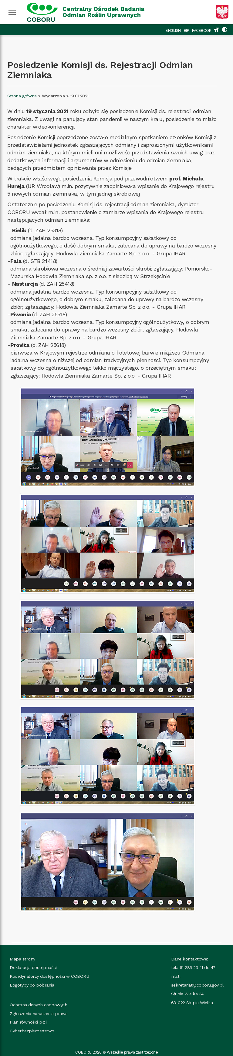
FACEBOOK (201, 30)
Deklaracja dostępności (33, 967)
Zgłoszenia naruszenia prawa (39, 1013)
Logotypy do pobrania (32, 985)
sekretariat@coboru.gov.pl (197, 985)
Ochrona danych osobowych (38, 1004)
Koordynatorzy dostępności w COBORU (49, 976)
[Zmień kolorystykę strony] (224, 30)
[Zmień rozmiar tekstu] (216, 30)
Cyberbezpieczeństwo (32, 1030)
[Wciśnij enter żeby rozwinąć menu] (12, 12)
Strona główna (22, 95)
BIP (186, 30)
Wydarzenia (53, 95)
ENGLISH (173, 30)
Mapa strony (22, 959)
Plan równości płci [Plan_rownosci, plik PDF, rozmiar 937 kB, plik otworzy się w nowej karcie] (28, 1022)
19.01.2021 (79, 95)
